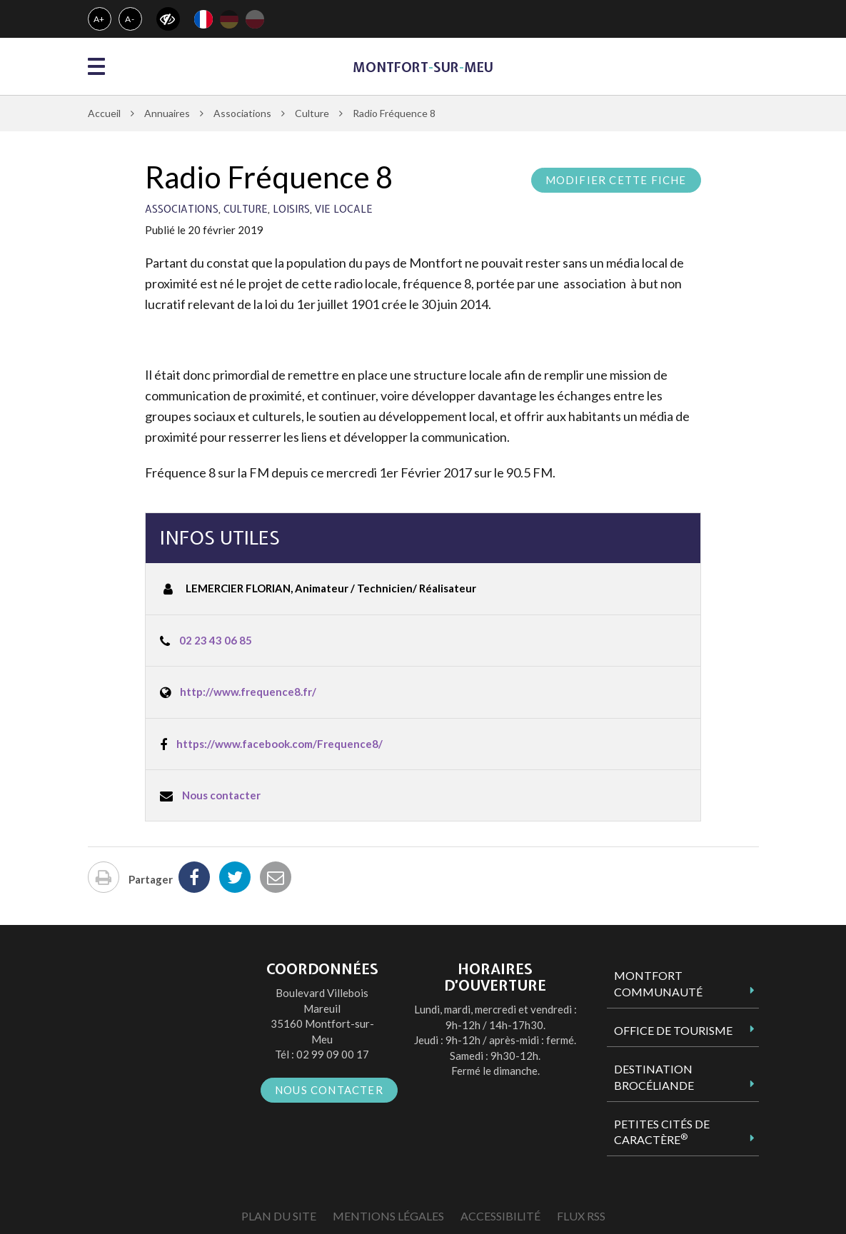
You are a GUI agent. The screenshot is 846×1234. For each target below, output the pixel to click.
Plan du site (278, 1216)
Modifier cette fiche (616, 179)
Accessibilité (500, 1216)
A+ (100, 19)
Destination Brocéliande (654, 1077)
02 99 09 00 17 (332, 1054)
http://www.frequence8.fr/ (248, 691)
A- (130, 19)
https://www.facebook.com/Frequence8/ (279, 743)
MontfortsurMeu (423, 67)
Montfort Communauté (658, 983)
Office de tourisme (673, 1030)
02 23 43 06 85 (215, 640)
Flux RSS (581, 1216)
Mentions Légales (388, 1216)
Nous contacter (221, 795)
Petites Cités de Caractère (662, 1132)
